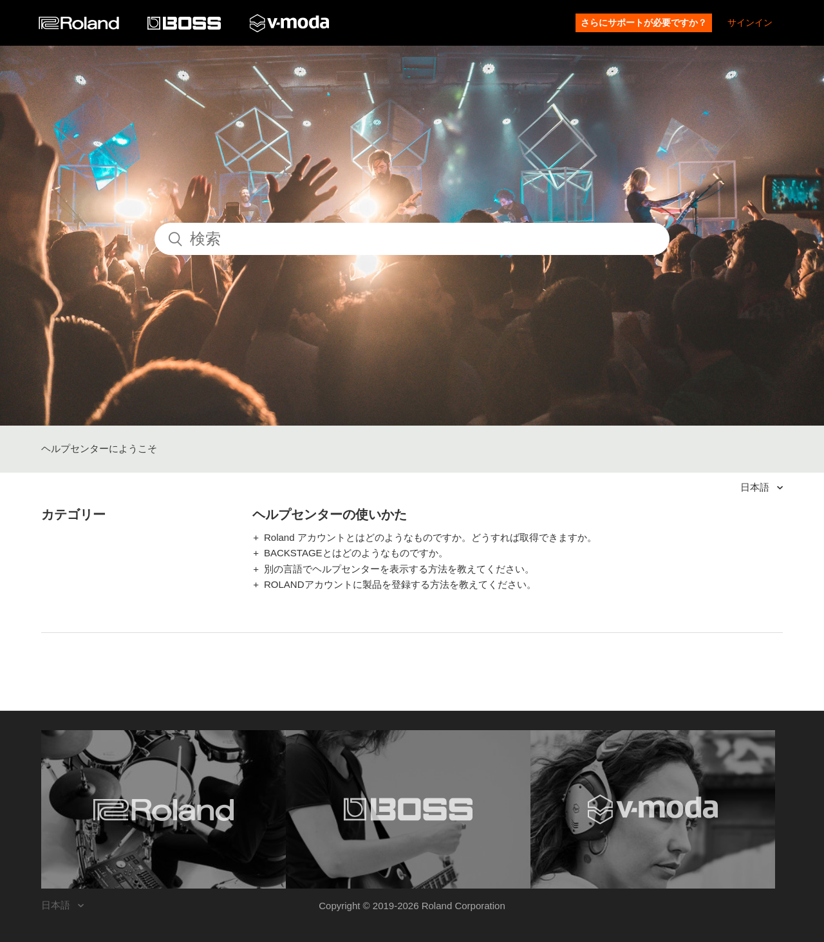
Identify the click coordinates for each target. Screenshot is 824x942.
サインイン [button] (749, 22)
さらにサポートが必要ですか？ (644, 22)
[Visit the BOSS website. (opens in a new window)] (408, 809)
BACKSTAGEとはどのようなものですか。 (356, 552)
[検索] (412, 239)
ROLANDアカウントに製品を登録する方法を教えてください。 (400, 584)
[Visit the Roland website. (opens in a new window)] (163, 809)
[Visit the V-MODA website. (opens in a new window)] (652, 809)
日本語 (756, 487)
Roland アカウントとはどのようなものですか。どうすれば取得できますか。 (430, 537)
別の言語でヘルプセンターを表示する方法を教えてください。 (399, 568)
